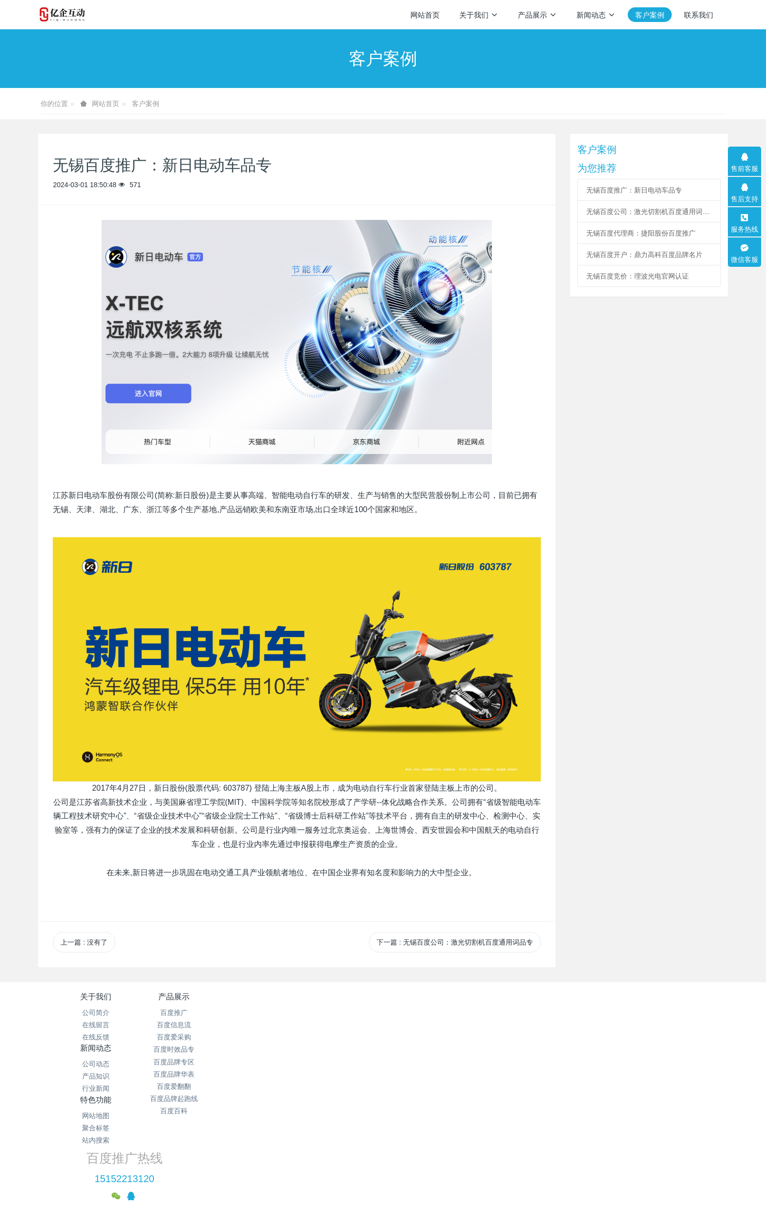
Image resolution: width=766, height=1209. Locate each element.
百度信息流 (210, 1025)
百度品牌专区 (210, 1062)
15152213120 (584, 1023)
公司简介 (95, 1012)
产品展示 (210, 997)
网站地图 (440, 1012)
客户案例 (145, 104)
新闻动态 (325, 997)
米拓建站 (395, 1187)
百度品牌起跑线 (210, 1098)
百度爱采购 (210, 1037)
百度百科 (210, 1111)
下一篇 (455, 942)
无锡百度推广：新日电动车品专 (634, 190)
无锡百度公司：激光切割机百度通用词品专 (648, 212)
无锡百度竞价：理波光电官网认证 (637, 276)
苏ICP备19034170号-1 (445, 1139)
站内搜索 (440, 1037)
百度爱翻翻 (210, 1086)
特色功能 (440, 997)
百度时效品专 (210, 1049)
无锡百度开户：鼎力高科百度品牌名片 (644, 255)
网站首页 (425, 15)
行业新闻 (325, 1037)
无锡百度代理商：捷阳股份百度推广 (641, 233)
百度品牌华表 (210, 1074)
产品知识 (325, 1025)
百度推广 (210, 1012)
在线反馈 (95, 1037)
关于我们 (95, 997)
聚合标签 (440, 1025)
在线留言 (95, 1025)
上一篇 (84, 942)
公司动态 (325, 1012)
